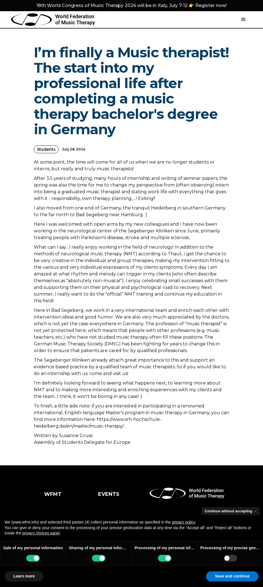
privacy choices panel (41, 533)
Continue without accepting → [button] (231, 511)
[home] (53, 19)
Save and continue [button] (232, 576)
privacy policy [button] (183, 522)
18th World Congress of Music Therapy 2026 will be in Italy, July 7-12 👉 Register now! (131, 5)
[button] (243, 19)
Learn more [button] (24, 576)
